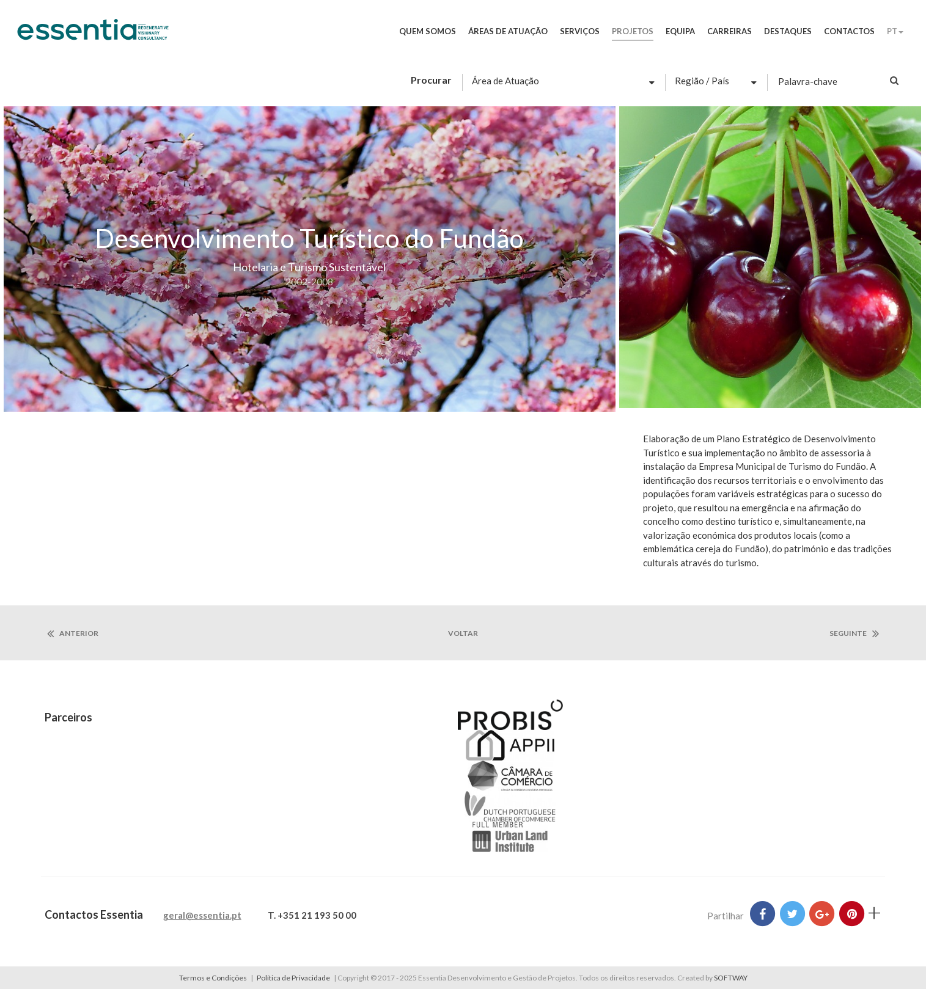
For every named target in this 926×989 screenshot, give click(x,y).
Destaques (788, 31)
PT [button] (895, 31)
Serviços (580, 31)
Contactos (849, 31)
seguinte (854, 633)
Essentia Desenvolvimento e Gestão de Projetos (93, 35)
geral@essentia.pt (202, 915)
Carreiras (729, 31)
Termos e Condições (213, 977)
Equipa (680, 31)
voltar (463, 633)
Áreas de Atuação (508, 31)
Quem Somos (427, 31)
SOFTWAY (731, 977)
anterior (72, 633)
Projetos (632, 31)
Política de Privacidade (293, 977)
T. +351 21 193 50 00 (312, 915)
